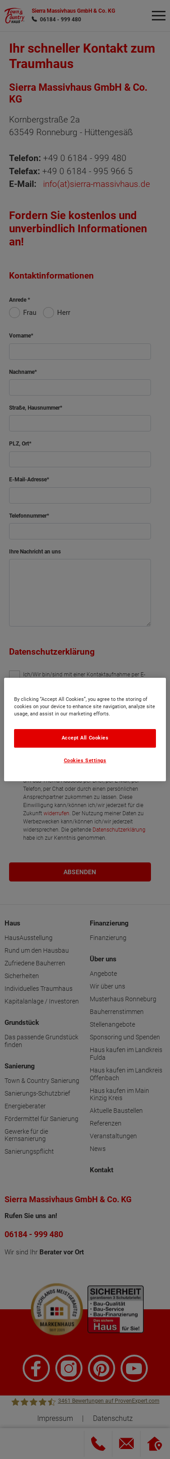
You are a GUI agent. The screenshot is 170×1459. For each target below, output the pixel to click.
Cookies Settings (85, 761)
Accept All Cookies (85, 738)
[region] (84, 729)
